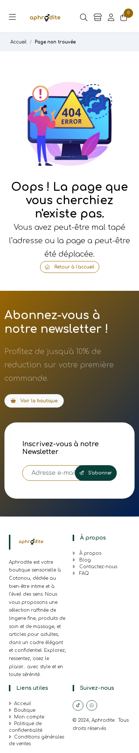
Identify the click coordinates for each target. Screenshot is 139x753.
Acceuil (20, 703)
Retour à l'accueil (70, 267)
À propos (87, 553)
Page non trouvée (55, 42)
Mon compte (26, 717)
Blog (82, 560)
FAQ (81, 573)
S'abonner (95, 473)
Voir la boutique (34, 400)
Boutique (22, 710)
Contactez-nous (95, 566)
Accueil (18, 42)
